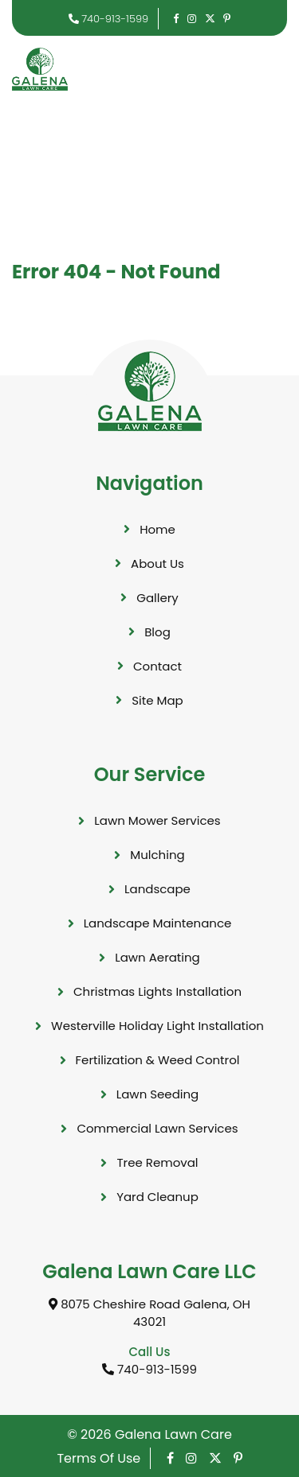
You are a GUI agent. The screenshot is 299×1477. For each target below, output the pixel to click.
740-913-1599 (109, 18)
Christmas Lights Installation (157, 991)
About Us (157, 563)
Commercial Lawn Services (157, 1128)
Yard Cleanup (157, 1196)
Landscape (157, 888)
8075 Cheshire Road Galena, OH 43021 (149, 1313)
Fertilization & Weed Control (158, 1059)
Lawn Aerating (157, 957)
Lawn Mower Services (157, 820)
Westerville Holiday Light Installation (157, 1025)
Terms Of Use (98, 1458)
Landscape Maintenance (158, 923)
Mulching (157, 854)
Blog (157, 632)
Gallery (157, 597)
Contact (157, 666)
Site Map (157, 700)
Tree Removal (157, 1162)
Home (157, 529)
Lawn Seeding (157, 1094)
